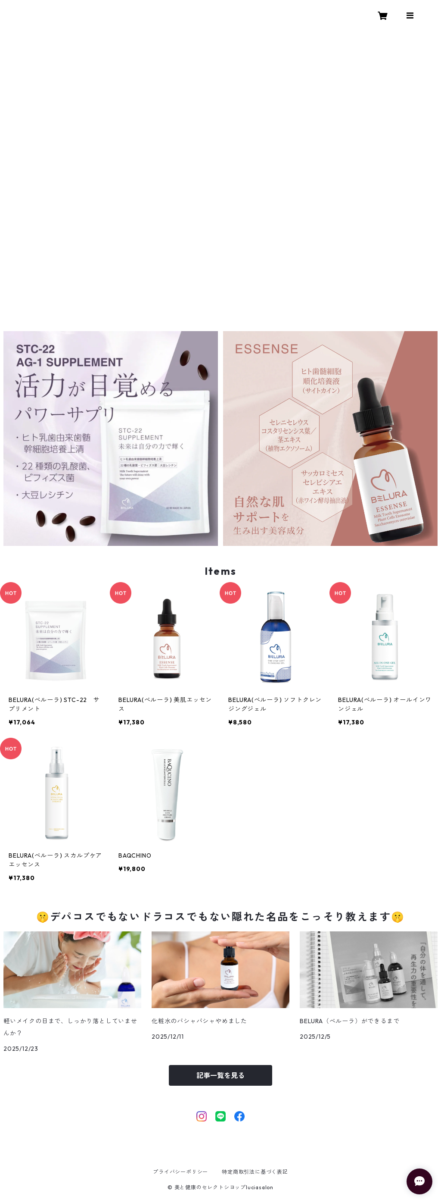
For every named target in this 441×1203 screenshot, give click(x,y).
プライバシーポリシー (180, 1172)
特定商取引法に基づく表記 (255, 1172)
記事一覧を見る (220, 1075)
